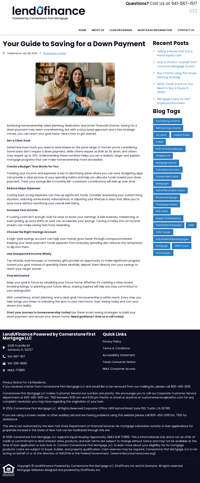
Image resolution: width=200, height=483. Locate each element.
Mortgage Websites (31, 470)
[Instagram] (196, 11)
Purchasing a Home (54, 53)
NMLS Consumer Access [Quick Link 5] (119, 369)
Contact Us (186, 30)
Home (82, 30)
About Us (97, 30)
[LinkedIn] (194, 11)
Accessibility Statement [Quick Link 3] (119, 355)
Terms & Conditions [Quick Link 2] (116, 348)
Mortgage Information (155, 30)
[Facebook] (191, 11)
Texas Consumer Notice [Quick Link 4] (119, 362)
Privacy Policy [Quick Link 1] (112, 341)
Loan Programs (121, 30)
